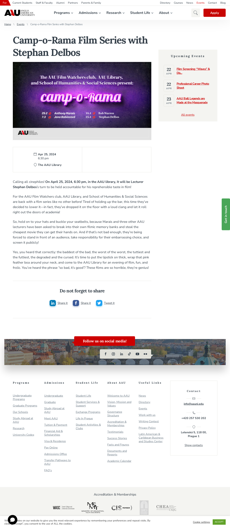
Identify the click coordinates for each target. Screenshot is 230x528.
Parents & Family (91, 3)
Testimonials (115, 432)
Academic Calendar (119, 461)
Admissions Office (55, 454)
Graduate (50, 402)
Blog (223, 3)
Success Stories (117, 438)
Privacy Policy (147, 428)
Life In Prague (84, 419)
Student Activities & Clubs (88, 426)
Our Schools (20, 412)
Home (7, 24)
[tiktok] (129, 354)
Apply (214, 13)
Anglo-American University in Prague (19, 13)
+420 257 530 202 (193, 415)
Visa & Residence (55, 441)
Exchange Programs (88, 412)
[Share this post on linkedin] (59, 303)
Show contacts (194, 445)
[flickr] (145, 354)
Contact (212, 3)
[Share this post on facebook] (82, 303)
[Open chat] (12, 520)
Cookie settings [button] (201, 522)
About (164, 12)
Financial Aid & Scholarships (53, 433)
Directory (165, 3)
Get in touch (226, 214)
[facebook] (105, 354)
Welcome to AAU (118, 396)
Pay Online (51, 448)
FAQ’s (48, 470)
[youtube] (137, 354)
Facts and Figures (118, 445)
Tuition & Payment (55, 425)
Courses (178, 3)
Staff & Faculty (44, 3)
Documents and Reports (117, 453)
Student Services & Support (88, 404)
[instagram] (113, 354)
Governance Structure (114, 414)
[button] (195, 13)
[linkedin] (121, 354)
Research (113, 12)
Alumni (60, 3)
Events (201, 3)
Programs (62, 12)
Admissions (88, 12)
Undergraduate (53, 396)
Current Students (22, 3)
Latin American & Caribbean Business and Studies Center (151, 438)
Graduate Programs (25, 406)
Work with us (147, 415)
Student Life (140, 12)
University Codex (23, 435)
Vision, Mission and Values (119, 404)
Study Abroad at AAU (23, 420)
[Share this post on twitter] (105, 303)
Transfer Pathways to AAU (57, 462)
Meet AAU (51, 419)
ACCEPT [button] (219, 521)
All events (187, 115)
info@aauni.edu (194, 401)
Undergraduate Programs (22, 397)
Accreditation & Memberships (117, 424)
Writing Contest (149, 422)
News (189, 3)
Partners (73, 3)
